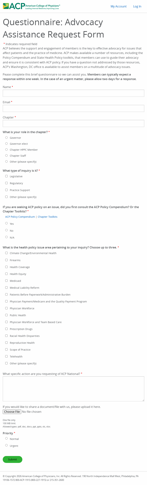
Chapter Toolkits (47, 216)
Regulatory (16, 183)
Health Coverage (20, 267)
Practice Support (20, 190)
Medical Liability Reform (24, 287)
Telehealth (16, 356)
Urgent (14, 446)
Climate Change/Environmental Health (33, 253)
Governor (15, 137)
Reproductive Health (22, 342)
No (11, 230)
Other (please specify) (23, 161)
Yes (12, 223)
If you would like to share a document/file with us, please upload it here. (52, 407)
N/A (12, 237)
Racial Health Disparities (25, 336)
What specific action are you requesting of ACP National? (41, 374)
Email (6, 102)
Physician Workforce (22, 308)
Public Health (18, 315)
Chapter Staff (18, 155)
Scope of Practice (20, 349)
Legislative (16, 176)
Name (7, 87)
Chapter (8, 117)
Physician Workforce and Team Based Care (36, 322)
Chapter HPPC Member (24, 149)
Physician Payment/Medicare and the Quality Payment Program (48, 301)
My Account (119, 6)
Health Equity (18, 274)
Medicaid (15, 281)
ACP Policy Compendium (20, 216)
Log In (137, 6)
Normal (14, 439)
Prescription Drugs (21, 329)
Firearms (15, 260)
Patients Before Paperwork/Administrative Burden (40, 294)
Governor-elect (19, 143)
